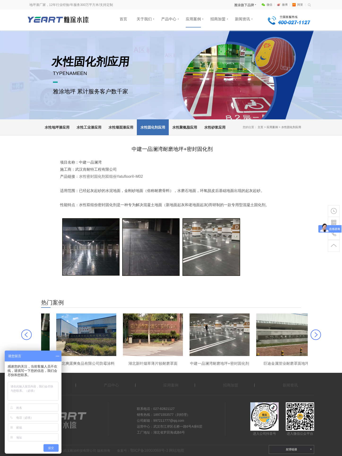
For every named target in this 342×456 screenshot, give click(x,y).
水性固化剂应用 (152, 127)
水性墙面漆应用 (120, 127)
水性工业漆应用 (89, 127)
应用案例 (193, 19)
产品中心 (168, 19)
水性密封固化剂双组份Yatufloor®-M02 (111, 176)
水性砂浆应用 (214, 127)
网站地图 (176, 450)
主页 (260, 127)
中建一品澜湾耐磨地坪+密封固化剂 (271, 363)
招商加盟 (217, 19)
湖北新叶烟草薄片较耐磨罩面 (204, 363)
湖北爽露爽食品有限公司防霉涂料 (137, 363)
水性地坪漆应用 (57, 127)
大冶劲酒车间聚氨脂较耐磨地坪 (71, 363)
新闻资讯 (242, 19)
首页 (123, 19)
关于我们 (144, 19)
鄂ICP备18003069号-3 (149, 450)
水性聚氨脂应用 (184, 127)
